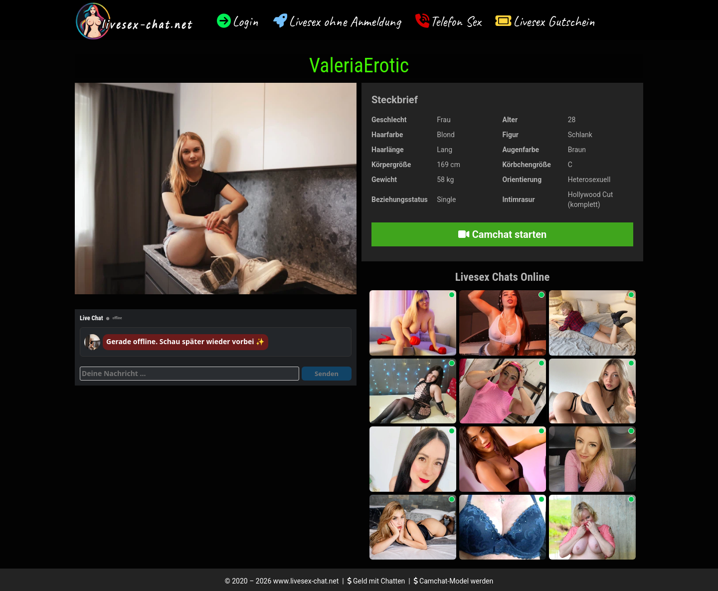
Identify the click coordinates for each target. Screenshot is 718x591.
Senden (327, 373)
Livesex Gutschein (554, 21)
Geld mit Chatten (377, 581)
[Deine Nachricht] (189, 374)
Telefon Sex (455, 21)
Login (245, 21)
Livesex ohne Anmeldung (344, 21)
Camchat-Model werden (454, 581)
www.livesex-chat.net (306, 581)
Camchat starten (502, 234)
